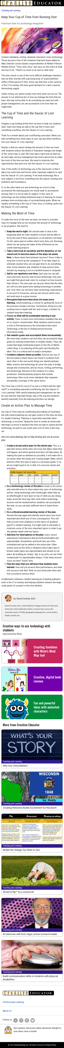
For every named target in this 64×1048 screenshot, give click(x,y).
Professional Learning (13, 1002)
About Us (7, 1011)
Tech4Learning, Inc (21, 1045)
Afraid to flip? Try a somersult (18, 892)
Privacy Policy (51, 1045)
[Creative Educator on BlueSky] (32, 1020)
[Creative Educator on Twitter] (15, 1020)
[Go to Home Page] (32, 3)
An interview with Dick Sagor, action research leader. (30, 934)
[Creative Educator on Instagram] (20, 1020)
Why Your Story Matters (15, 765)
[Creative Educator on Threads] (26, 1020)
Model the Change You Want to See (21, 850)
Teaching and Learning (10, 10)
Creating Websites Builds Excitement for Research (30, 807)
